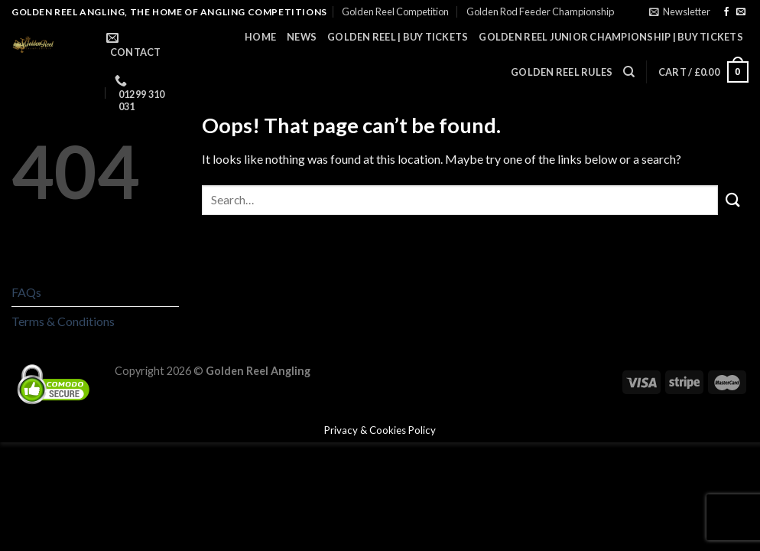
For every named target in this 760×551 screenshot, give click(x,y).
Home (260, 37)
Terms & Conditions (63, 321)
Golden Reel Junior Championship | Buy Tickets (611, 37)
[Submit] (733, 200)
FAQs (26, 292)
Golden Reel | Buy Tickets (397, 37)
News (302, 37)
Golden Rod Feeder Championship (540, 11)
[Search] (629, 71)
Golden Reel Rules (561, 72)
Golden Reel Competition (395, 11)
